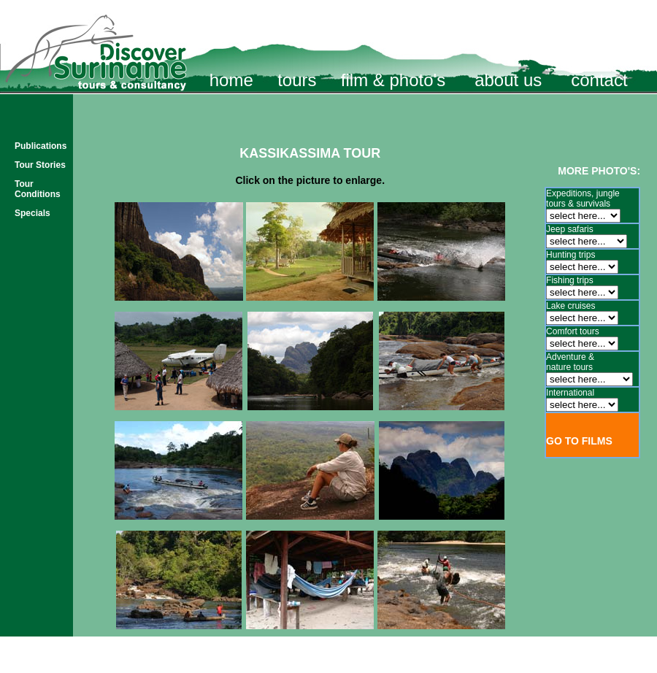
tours (296, 80)
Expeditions (568, 193)
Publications (40, 146)
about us (508, 80)
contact (599, 80)
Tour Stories (40, 165)
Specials (32, 213)
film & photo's (393, 80)
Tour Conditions (38, 189)
